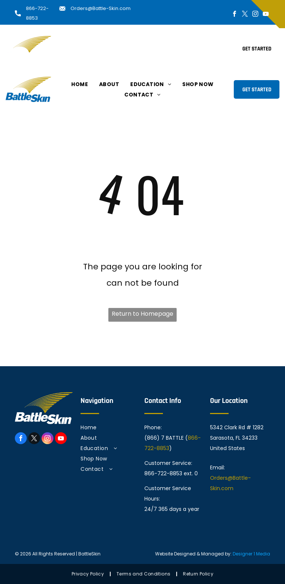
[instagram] (255, 14)
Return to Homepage (142, 313)
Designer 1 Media (251, 554)
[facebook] (234, 14)
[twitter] (244, 14)
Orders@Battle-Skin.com (101, 8)
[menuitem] (80, 43)
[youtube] (265, 14)
